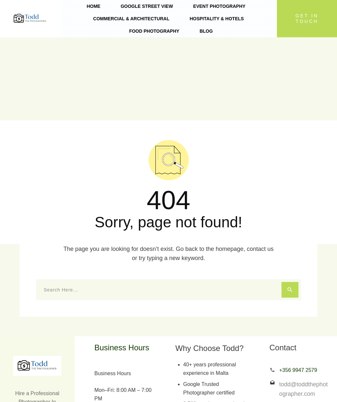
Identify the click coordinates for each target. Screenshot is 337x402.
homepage (230, 166)
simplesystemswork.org (233, 388)
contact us (260, 166)
